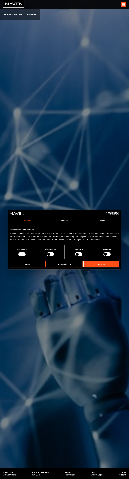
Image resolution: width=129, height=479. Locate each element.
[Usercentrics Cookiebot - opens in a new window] (108, 213)
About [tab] (102, 220)
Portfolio (18, 14)
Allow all (101, 264)
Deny (27, 264)
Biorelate (31, 14)
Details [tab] (64, 220)
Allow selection (64, 264)
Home (7, 14)
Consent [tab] (27, 220)
